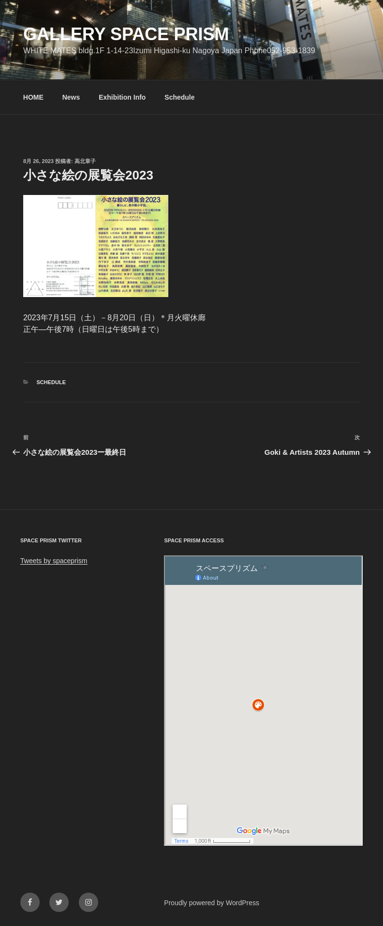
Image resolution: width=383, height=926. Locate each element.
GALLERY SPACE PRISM (126, 34)
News (71, 97)
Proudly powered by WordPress (211, 903)
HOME (33, 97)
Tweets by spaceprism (54, 561)
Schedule (179, 97)
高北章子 (85, 161)
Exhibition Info (122, 97)
